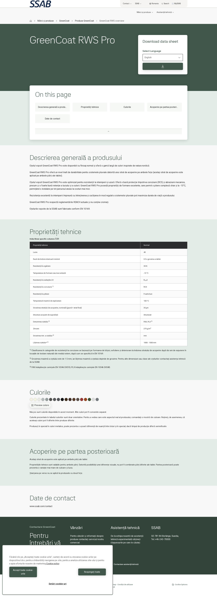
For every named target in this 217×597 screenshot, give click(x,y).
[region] (57, 571)
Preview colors (40, 405)
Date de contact (52, 118)
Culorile (127, 107)
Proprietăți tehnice (90, 107)
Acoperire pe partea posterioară (165, 107)
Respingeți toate (82, 573)
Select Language (152, 51)
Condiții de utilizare (125, 584)
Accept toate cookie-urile (33, 573)
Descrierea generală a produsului (54, 107)
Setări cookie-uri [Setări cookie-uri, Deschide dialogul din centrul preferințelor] (57, 583)
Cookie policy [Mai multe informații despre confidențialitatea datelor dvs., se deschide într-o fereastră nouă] (52, 567)
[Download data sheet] (163, 66)
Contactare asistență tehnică (124, 564)
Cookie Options (179, 584)
